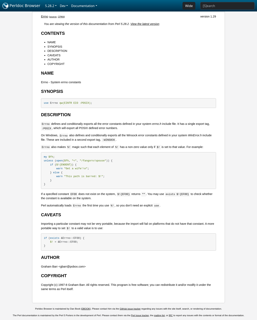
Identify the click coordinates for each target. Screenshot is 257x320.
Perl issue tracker (140, 315)
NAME (51, 42)
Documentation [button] (83, 6)
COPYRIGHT (56, 64)
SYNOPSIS (54, 46)
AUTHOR (53, 59)
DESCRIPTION (57, 50)
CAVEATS (53, 55)
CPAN (61, 16)
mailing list (159, 315)
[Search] (227, 6)
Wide (189, 6)
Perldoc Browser (21, 6)
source (53, 16)
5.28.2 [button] (49, 6)
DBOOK (86, 309)
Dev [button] (63, 6)
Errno (44, 16)
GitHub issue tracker (130, 309)
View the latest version (145, 24)
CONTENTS (53, 33)
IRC (171, 315)
